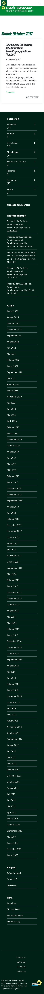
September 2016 (14, 564)
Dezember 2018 (14, 484)
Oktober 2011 (13, 778)
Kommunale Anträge (16, 157)
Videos (10, 185)
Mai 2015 (11, 613)
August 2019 (13, 448)
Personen (11, 167)
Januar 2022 (12, 362)
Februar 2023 (13, 319)
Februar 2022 (13, 356)
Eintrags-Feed (13, 905)
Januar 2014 (12, 686)
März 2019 (12, 466)
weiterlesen (32, 93)
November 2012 (14, 723)
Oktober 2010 (13, 821)
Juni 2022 (11, 344)
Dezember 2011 (14, 772)
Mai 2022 (11, 350)
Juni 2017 (11, 546)
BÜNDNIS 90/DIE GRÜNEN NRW (19, 11)
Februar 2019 (13, 472)
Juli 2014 (11, 668)
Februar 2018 (13, 515)
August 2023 (13, 313)
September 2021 (14, 368)
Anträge (10, 130)
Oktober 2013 (13, 698)
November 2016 (14, 552)
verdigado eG (16, 985)
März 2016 (12, 570)
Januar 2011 (12, 815)
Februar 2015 (13, 625)
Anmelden (11, 899)
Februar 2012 (13, 766)
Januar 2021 (12, 387)
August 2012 (13, 741)
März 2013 (12, 711)
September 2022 (14, 332)
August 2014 (13, 662)
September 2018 (14, 497)
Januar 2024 (12, 307)
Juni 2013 (11, 705)
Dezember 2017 (14, 521)
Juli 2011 (11, 790)
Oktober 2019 (13, 442)
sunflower (19, 982)
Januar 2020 (12, 429)
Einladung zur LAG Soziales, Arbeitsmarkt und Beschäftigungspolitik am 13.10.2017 (19, 46)
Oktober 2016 (13, 558)
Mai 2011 (11, 802)
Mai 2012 (11, 753)
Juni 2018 (11, 509)
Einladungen (10, 88)
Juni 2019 (11, 454)
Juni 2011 (11, 796)
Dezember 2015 (14, 588)
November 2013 (14, 692)
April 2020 (12, 417)
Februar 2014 (13, 680)
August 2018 (13, 503)
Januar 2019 (12, 478)
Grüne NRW (12, 875)
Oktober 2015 (13, 601)
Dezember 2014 (14, 637)
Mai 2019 (11, 460)
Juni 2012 (11, 747)
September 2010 (14, 827)
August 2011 (13, 784)
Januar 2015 (12, 631)
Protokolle (11, 176)
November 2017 (14, 527)
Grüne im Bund (14, 869)
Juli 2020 (11, 399)
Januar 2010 (12, 839)
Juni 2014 (11, 674)
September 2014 (14, 656)
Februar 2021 (13, 380)
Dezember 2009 (14, 845)
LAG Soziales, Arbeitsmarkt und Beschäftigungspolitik (24, 6)
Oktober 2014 (13, 649)
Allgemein (11, 120)
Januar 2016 (12, 582)
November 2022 (14, 325)
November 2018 (14, 491)
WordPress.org (13, 918)
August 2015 (13, 607)
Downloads (12, 139)
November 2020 (14, 393)
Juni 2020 (11, 405)
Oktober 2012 (13, 729)
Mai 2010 (11, 833)
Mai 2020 (11, 411)
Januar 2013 (12, 717)
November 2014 (14, 643)
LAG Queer (12, 881)
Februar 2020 (13, 423)
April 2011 (12, 808)
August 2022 (13, 338)
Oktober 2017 (13, 533)
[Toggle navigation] (40, 19)
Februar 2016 (13, 576)
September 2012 (14, 735)
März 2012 (12, 760)
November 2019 (14, 436)
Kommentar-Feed (15, 911)
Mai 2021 (11, 374)
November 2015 (14, 594)
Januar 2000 (12, 851)
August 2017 (13, 539)
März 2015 (12, 619)
